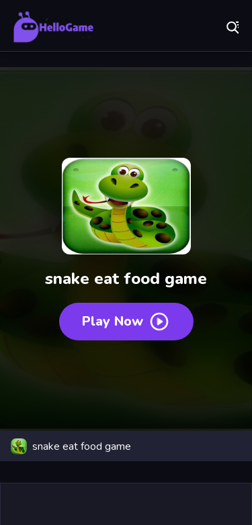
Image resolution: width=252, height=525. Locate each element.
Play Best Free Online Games (53, 26)
